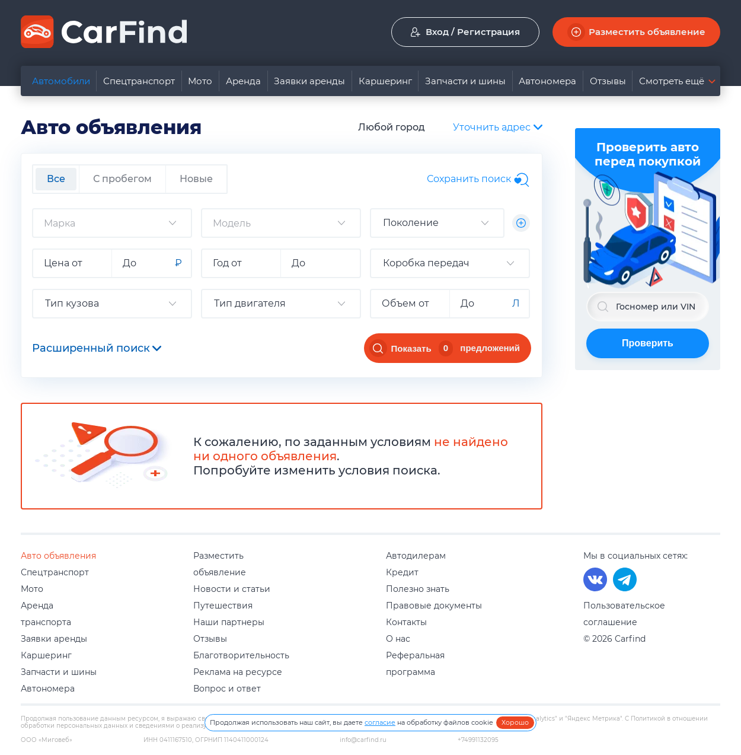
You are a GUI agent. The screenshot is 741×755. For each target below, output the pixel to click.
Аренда (243, 81)
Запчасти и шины (465, 81)
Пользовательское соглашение (624, 613)
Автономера (547, 81)
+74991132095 (478, 740)
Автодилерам (416, 555)
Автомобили (61, 81)
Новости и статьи (231, 589)
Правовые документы (434, 605)
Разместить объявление (219, 564)
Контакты (406, 622)
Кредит (402, 572)
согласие (380, 722)
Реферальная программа (415, 663)
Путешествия (223, 605)
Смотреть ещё (671, 81)
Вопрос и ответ (227, 688)
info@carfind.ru (363, 740)
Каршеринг (385, 81)
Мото (200, 81)
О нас (398, 638)
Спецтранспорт (139, 81)
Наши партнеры (228, 622)
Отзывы (608, 81)
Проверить (647, 343)
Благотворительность (241, 655)
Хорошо (515, 722)
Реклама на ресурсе (237, 672)
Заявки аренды (309, 81)
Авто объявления (58, 555)
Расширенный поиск (96, 348)
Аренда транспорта (46, 613)
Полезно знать (417, 589)
